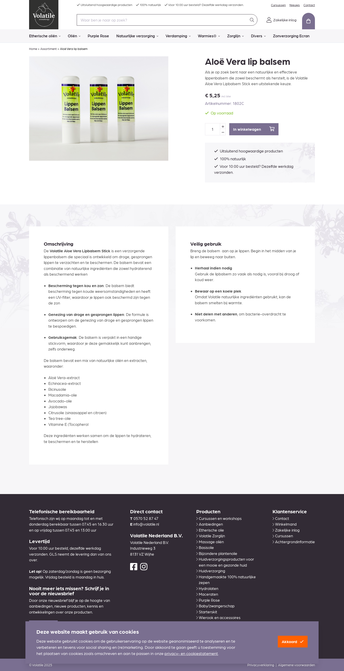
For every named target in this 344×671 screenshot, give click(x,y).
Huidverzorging (210, 570)
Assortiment (48, 48)
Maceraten (207, 594)
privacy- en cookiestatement (191, 653)
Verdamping (178, 36)
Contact (309, 5)
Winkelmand (285, 524)
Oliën (74, 36)
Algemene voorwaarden (296, 665)
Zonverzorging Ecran (291, 35)
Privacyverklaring (260, 665)
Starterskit (206, 611)
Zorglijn (235, 36)
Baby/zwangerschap (215, 605)
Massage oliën (210, 541)
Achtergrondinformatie (294, 541)
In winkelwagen (254, 129)
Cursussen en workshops (219, 518)
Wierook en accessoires (218, 617)
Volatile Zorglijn (210, 535)
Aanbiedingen (209, 524)
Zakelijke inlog (286, 530)
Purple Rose (98, 35)
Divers (258, 36)
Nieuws (294, 5)
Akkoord (293, 641)
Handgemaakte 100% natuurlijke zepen (226, 579)
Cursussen (278, 5)
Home (33, 48)
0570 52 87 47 (146, 518)
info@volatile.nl (146, 524)
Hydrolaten (207, 588)
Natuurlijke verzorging (137, 36)
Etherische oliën (44, 36)
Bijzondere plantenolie (216, 553)
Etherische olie (210, 530)
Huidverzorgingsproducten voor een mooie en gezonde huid (225, 562)
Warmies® (209, 36)
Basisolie (205, 547)
